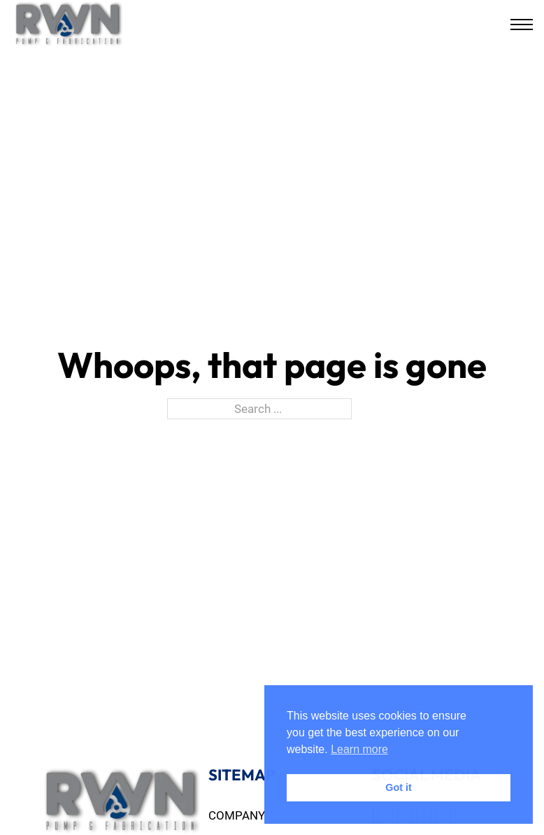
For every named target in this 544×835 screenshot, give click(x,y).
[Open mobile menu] (521, 24)
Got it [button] (398, 787)
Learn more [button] (359, 749)
